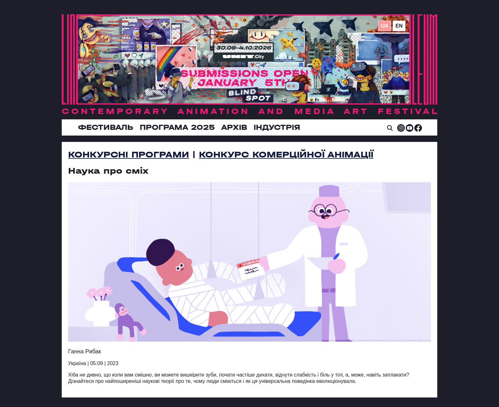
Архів (234, 127)
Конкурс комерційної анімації (286, 155)
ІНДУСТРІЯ (277, 127)
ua (384, 26)
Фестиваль (105, 127)
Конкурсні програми (128, 155)
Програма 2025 (177, 127)
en (399, 26)
